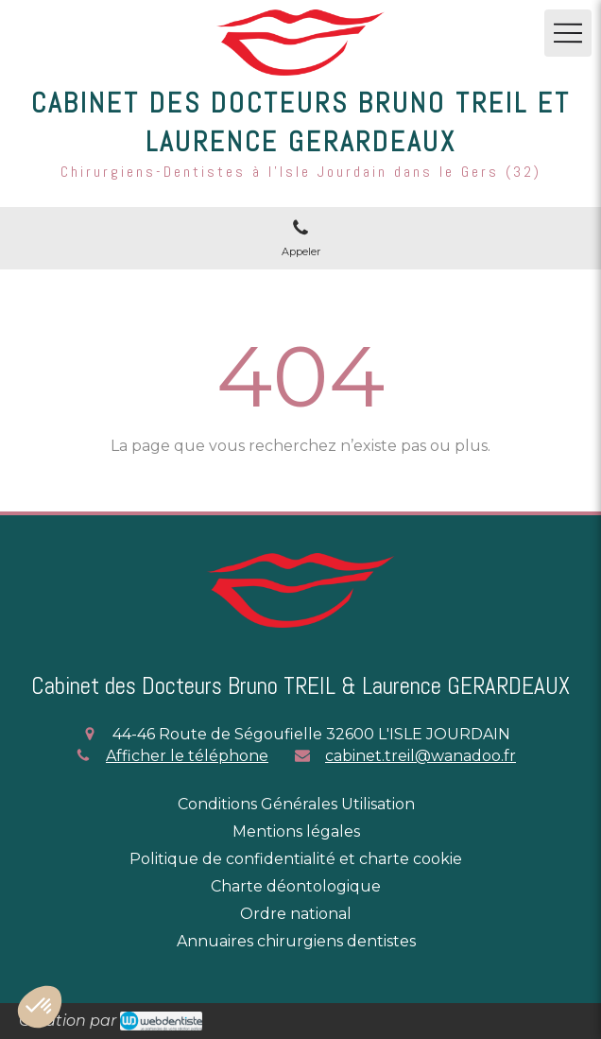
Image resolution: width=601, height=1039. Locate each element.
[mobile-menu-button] (568, 33)
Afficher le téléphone (187, 756)
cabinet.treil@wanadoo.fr (420, 756)
